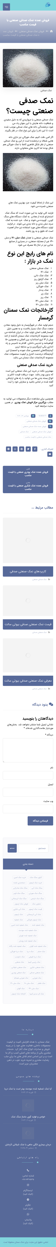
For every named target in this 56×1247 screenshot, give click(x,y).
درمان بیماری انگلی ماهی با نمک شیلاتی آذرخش (28, 1144)
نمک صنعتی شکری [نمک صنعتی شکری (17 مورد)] (37, 967)
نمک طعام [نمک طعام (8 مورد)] (41, 983)
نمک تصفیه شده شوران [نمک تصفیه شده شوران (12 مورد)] (27, 935)
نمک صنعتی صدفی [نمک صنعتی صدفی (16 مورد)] (37, 972)
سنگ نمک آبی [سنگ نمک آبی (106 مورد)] (37, 888)
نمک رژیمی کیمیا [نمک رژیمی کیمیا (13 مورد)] (34, 962)
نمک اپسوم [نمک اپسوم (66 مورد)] (18, 914)
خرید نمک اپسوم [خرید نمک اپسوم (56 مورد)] (35, 882)
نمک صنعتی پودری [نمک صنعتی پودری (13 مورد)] (18, 972)
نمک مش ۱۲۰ (18, 238)
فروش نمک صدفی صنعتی (36, 421)
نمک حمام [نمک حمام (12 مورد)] (41, 951)
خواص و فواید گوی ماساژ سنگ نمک (28, 1117)
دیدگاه (49, 735)
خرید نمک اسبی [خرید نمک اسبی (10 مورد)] (20, 877)
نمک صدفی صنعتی (39, 579)
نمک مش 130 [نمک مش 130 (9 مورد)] (34, 988)
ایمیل (50, 784)
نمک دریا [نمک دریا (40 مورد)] (30, 951)
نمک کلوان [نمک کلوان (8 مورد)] (21, 988)
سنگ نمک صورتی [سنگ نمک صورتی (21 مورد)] (35, 893)
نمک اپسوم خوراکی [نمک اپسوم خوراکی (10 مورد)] (34, 919)
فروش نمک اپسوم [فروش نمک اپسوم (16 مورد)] (21, 903)
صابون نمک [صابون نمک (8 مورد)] (36, 903)
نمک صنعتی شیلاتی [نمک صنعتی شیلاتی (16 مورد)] (18, 967)
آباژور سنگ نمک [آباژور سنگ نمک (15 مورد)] (36, 877)
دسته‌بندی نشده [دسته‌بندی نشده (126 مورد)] (19, 882)
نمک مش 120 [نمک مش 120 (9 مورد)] (15, 983)
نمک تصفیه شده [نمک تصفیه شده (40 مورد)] (38, 925)
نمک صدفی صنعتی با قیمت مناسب (38, 437)
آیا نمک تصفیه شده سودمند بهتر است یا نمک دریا (28, 1089)
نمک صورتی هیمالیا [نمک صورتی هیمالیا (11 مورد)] (21, 978)
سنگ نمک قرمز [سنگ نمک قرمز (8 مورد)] (19, 893)
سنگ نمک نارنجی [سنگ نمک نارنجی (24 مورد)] (37, 898)
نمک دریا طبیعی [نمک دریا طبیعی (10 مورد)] (35, 956)
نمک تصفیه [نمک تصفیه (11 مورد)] (18, 919)
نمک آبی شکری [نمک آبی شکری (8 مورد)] (19, 909)
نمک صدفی (24, 431)
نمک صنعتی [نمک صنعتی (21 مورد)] (19, 962)
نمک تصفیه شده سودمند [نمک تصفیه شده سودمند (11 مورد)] (28, 930)
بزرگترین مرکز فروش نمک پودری (30, 402)
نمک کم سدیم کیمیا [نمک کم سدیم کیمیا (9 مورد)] (37, 993)
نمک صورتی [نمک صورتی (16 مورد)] (36, 978)
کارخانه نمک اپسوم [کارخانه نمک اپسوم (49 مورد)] (19, 993)
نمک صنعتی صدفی (39, 632)
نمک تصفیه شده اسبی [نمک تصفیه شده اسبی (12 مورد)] (19, 925)
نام (51, 768)
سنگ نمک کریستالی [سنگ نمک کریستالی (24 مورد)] (19, 898)
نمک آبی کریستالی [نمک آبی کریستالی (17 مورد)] (34, 914)
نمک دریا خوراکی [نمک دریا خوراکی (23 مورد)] (16, 951)
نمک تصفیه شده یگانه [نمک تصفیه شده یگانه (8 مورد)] (17, 946)
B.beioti (42, 415)
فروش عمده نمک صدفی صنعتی (34, 426)
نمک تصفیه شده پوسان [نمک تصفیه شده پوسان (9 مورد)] (27, 940)
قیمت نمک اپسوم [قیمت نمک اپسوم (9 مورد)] (35, 909)
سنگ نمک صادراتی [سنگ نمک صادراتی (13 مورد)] (20, 888)
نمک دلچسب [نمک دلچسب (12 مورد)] (20, 956)
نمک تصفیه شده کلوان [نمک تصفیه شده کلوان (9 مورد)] (38, 946)
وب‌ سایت (48, 801)
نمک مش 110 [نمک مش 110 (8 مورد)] (29, 983)
